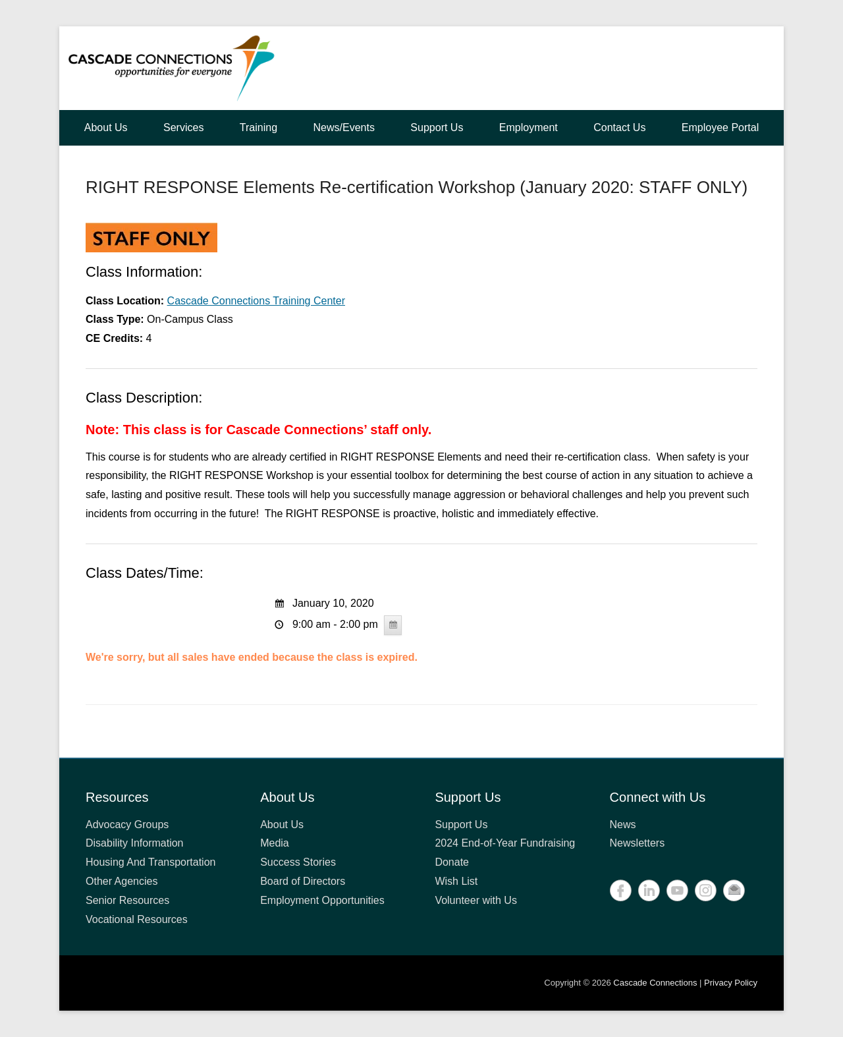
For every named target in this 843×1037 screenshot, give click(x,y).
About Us (106, 127)
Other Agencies (121, 881)
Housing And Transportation (150, 862)
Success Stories (298, 862)
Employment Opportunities (322, 900)
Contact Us (619, 127)
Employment (528, 127)
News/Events (344, 127)
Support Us (436, 127)
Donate (452, 862)
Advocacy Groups (127, 824)
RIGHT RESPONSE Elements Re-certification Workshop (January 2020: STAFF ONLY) (417, 187)
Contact (734, 890)
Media (274, 843)
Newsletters (637, 843)
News (623, 824)
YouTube (677, 890)
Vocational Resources (137, 919)
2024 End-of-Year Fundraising (505, 843)
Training (258, 127)
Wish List (456, 881)
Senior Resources (127, 900)
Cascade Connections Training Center (256, 300)
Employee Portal (720, 127)
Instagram (706, 890)
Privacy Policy (730, 983)
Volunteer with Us (476, 900)
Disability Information (135, 843)
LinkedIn (649, 890)
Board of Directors (302, 881)
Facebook (621, 890)
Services (183, 127)
